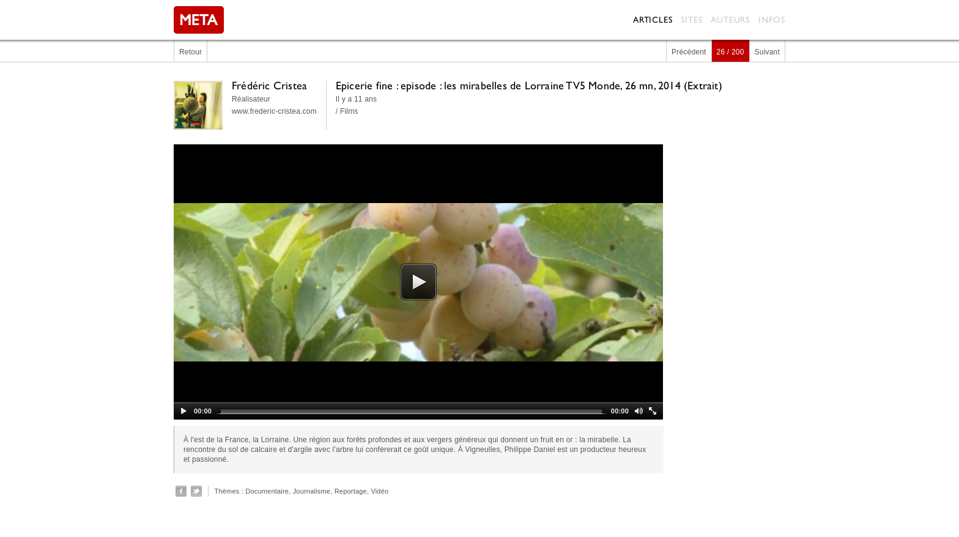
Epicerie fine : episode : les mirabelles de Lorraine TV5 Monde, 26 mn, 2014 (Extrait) (529, 85)
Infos (771, 19)
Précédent (689, 52)
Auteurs (730, 19)
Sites (691, 19)
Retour (190, 52)
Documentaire (267, 491)
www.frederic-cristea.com (274, 111)
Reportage (351, 491)
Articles (652, 19)
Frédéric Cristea (269, 85)
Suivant (767, 52)
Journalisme (312, 491)
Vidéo (379, 491)
